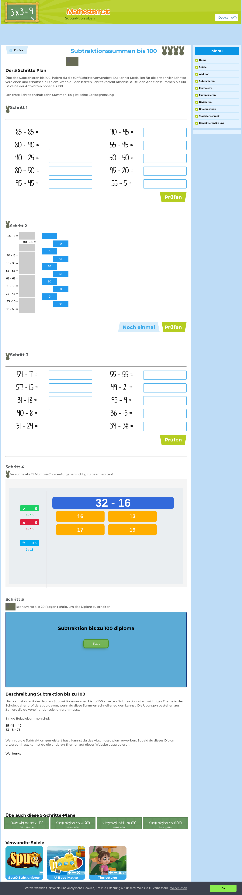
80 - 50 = (27, 171)
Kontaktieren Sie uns (211, 123)
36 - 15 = (121, 413)
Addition (204, 74)
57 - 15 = (27, 387)
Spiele (203, 67)
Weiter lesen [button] (178, 888)
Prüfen (173, 197)
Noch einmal (139, 327)
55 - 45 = (121, 145)
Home (202, 60)
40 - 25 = (27, 158)
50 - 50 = (121, 158)
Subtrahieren (207, 81)
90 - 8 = (27, 413)
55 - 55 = (121, 375)
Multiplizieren (207, 95)
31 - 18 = (27, 400)
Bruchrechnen (207, 109)
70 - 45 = (121, 132)
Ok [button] (223, 888)
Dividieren (205, 102)
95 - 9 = (121, 400)
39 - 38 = (121, 426)
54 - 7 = (27, 375)
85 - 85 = (27, 132)
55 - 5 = (122, 183)
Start (96, 643)
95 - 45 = (27, 183)
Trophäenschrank (209, 116)
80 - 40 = (27, 145)
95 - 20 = (121, 171)
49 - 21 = (121, 387)
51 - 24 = (27, 426)
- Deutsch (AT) (226, 17)
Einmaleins (205, 88)
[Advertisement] (95, 34)
